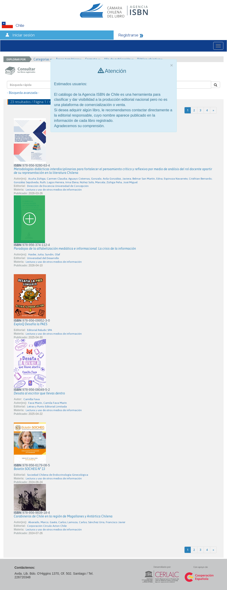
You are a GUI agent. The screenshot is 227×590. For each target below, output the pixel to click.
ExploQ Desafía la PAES (30, 324)
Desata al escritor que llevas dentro (39, 393)
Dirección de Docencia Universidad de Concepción (58, 186)
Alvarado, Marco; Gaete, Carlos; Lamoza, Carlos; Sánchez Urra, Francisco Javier (76, 522)
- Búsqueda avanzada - (23, 93)
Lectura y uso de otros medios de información (54, 189)
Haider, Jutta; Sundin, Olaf (44, 254)
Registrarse (128, 35)
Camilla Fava (31, 399)
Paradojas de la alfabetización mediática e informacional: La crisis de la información (75, 248)
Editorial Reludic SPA (39, 330)
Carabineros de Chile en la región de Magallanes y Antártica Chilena (63, 516)
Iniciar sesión (23, 35)
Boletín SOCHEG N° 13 (29, 469)
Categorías (43, 59)
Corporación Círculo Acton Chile (47, 525)
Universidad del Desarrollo (43, 258)
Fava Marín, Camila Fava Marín (47, 402)
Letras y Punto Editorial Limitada (47, 406)
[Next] (213, 110)
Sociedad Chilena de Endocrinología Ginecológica (57, 474)
